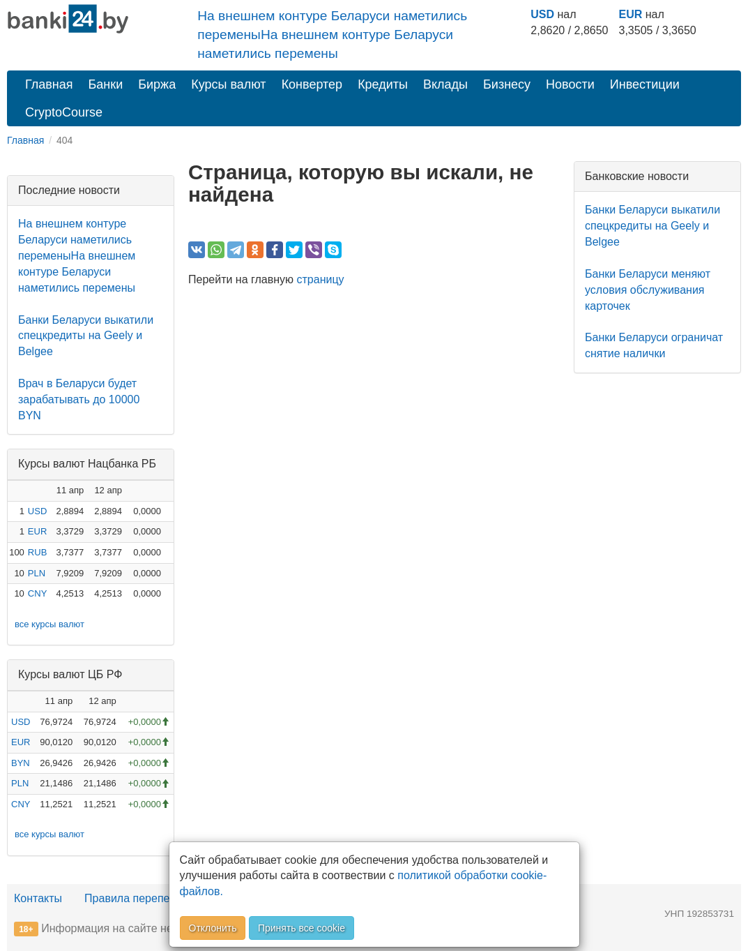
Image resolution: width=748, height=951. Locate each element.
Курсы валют (228, 84)
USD (542, 14)
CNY (37, 593)
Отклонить (213, 928)
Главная (49, 84)
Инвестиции (645, 84)
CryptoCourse (63, 112)
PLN (36, 573)
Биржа (157, 84)
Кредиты (383, 84)
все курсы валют (49, 624)
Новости (570, 84)
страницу (320, 279)
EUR (631, 14)
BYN (20, 763)
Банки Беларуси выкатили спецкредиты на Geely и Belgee (85, 336)
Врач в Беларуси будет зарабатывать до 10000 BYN (78, 399)
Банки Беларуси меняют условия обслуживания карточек (647, 290)
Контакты (38, 898)
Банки (106, 84)
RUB (37, 552)
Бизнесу (507, 84)
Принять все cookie (301, 928)
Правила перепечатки (140, 898)
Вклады (445, 84)
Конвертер (312, 84)
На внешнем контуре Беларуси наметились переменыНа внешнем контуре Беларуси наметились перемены (332, 34)
